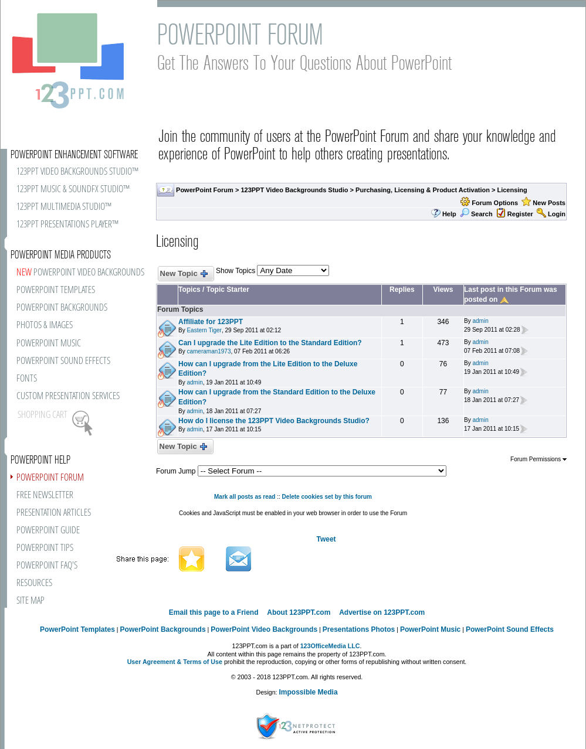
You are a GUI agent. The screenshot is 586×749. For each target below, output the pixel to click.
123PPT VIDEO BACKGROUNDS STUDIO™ (77, 172)
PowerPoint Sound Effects (510, 629)
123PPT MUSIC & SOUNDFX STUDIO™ (73, 189)
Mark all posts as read (245, 496)
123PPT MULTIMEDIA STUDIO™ (63, 207)
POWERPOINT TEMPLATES (55, 290)
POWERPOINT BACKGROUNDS (61, 308)
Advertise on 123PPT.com (382, 612)
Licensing (512, 189)
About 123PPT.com (298, 612)
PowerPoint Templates (77, 629)
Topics (189, 289)
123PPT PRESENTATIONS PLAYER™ (67, 224)
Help (449, 213)
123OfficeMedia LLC (330, 645)
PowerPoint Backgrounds (163, 629)
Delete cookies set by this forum (327, 496)
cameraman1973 (209, 351)
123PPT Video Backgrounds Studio (294, 189)
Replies (402, 289)
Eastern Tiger (204, 330)
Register (520, 213)
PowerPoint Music (430, 629)
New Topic (183, 274)
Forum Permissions (538, 459)
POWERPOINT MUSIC (48, 343)
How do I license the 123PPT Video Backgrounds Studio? (274, 421)
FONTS (26, 378)
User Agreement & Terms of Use (174, 661)
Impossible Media (308, 692)
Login (556, 213)
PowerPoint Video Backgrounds (264, 629)
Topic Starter (227, 289)
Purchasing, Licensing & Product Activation (422, 189)
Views (443, 289)
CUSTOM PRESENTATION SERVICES (68, 396)
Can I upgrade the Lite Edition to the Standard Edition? (270, 343)
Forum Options (495, 202)
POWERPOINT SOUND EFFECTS (63, 361)
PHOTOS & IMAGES (44, 325)
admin (480, 321)
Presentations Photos (359, 629)
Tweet (326, 539)
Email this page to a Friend (214, 612)
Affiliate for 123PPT (210, 322)
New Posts (549, 202)
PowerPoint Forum (204, 189)
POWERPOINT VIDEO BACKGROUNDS (80, 272)
